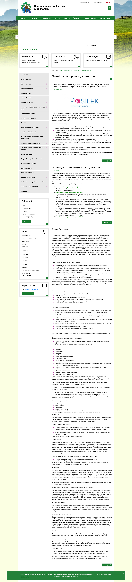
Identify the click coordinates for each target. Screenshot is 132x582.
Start (61, 70)
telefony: (24, 244)
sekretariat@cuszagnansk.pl (32, 289)
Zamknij (75, 576)
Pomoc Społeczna (68, 70)
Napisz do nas (26, 293)
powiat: (24, 241)
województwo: (25, 239)
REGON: (24, 275)
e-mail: (23, 270)
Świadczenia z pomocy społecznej (82, 70)
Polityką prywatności (66, 575)
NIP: (23, 273)
